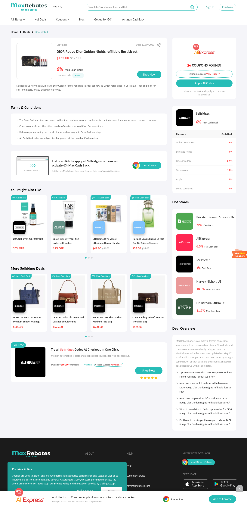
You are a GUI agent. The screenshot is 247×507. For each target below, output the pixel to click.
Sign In (210, 7)
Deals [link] (26, 32)
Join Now (227, 7)
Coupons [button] (62, 19)
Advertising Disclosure (138, 485)
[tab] (204, 373)
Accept (111, 490)
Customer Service (136, 475)
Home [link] (14, 32)
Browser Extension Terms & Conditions (102, 171)
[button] (58, 7)
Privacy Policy (61, 483)
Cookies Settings (84, 490)
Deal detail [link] (41, 32)
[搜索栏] (134, 7)
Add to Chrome (222, 499)
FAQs (129, 465)
